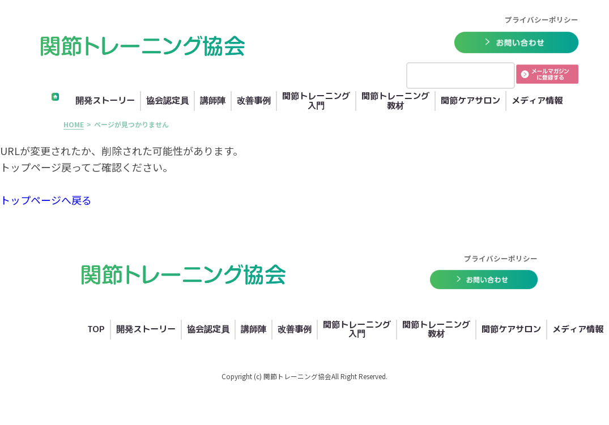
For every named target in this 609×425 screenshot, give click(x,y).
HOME (73, 124)
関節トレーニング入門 (316, 101)
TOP (96, 329)
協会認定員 (167, 101)
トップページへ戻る (46, 199)
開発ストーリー (105, 101)
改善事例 (254, 101)
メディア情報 (537, 101)
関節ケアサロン (470, 101)
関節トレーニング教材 (395, 101)
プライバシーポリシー (541, 19)
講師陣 (212, 101)
